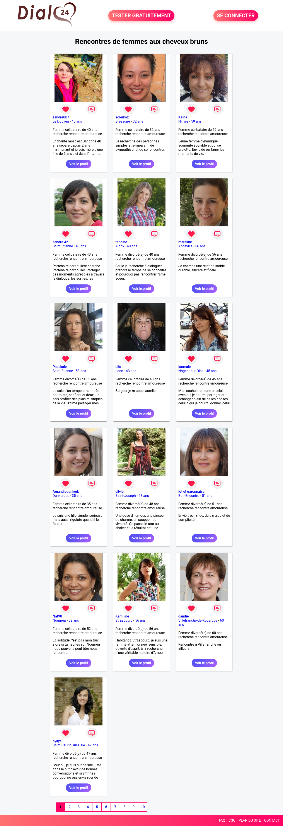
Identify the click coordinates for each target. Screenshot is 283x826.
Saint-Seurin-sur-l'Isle (69, 745)
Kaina (182, 117)
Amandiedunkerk (66, 491)
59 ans (196, 121)
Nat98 (57, 616)
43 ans (81, 246)
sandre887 (61, 117)
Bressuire (123, 121)
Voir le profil (78, 164)
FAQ (222, 820)
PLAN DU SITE (250, 820)
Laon (119, 371)
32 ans (138, 121)
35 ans (77, 496)
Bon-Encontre (188, 496)
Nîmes (183, 121)
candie (183, 616)
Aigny (120, 246)
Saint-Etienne (63, 246)
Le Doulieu (61, 121)
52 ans (73, 620)
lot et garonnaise (191, 491)
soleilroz (122, 117)
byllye (57, 741)
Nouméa (59, 620)
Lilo (118, 367)
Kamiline (122, 616)
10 (143, 807)
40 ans (77, 121)
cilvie (120, 491)
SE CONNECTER (236, 16)
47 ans (93, 745)
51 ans (207, 496)
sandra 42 (60, 242)
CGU (231, 820)
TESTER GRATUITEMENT (141, 16)
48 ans (143, 496)
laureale (184, 367)
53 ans (81, 371)
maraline (185, 242)
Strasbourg (124, 620)
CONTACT (272, 820)
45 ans (211, 371)
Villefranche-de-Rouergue (197, 620)
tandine (121, 242)
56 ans (200, 246)
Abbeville (185, 246)
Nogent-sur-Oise (190, 371)
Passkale (60, 367)
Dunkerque (61, 496)
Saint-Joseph (126, 496)
